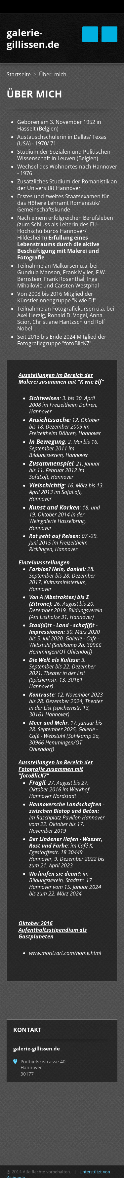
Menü (109, 34)
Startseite (19, 74)
